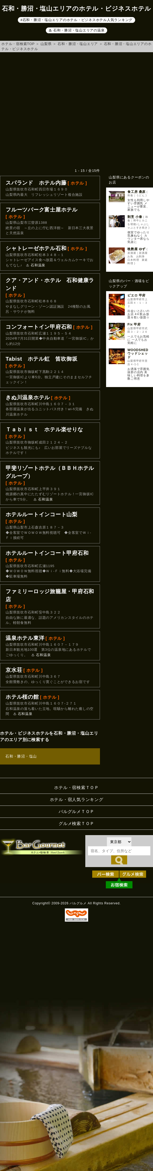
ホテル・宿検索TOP (18, 44)
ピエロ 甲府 (136, 295)
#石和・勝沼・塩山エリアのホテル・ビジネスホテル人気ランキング (76, 20)
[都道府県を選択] (119, 841)
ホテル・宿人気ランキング (76, 799)
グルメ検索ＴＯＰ (76, 823)
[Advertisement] (50, 110)
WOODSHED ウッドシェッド (137, 353)
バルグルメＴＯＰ (76, 811)
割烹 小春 (134, 217)
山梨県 (46, 44)
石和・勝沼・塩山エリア (78, 44)
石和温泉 (38, 265)
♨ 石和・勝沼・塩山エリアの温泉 (77, 30)
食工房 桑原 (136, 192)
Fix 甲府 (133, 324)
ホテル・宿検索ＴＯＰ (76, 787)
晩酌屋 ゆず (136, 249)
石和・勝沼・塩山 (21, 756)
